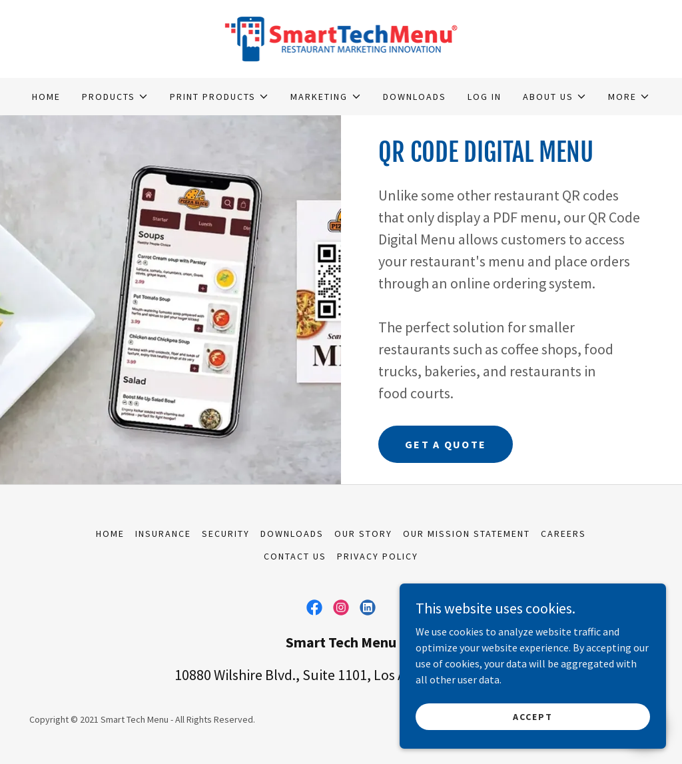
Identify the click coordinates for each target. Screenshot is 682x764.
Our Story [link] (363, 534)
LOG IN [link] (485, 97)
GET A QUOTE (445, 444)
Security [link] (226, 534)
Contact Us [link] (295, 556)
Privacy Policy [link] (377, 556)
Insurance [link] (163, 534)
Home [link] (46, 97)
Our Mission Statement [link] (466, 534)
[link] (340, 37)
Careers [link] (563, 534)
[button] (115, 97)
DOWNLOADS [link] (414, 97)
